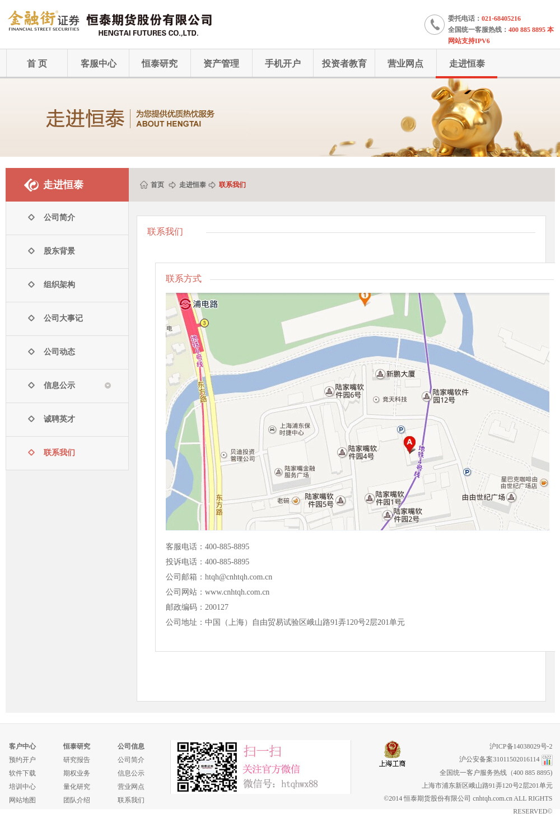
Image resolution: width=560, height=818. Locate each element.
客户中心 (22, 746)
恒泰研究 (160, 63)
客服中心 (98, 63)
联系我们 (59, 452)
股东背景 (59, 251)
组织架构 (59, 285)
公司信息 (131, 746)
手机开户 (283, 63)
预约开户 (22, 760)
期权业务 (76, 773)
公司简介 (59, 217)
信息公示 (131, 773)
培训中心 (22, 787)
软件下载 (22, 773)
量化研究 (76, 787)
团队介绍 (76, 800)
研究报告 (76, 760)
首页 (157, 185)
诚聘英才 (59, 419)
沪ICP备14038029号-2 (521, 746)
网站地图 (22, 800)
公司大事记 (63, 318)
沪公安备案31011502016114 (499, 759)
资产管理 (221, 63)
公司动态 (59, 352)
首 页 (37, 63)
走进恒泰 (467, 63)
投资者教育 (344, 63)
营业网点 (405, 63)
